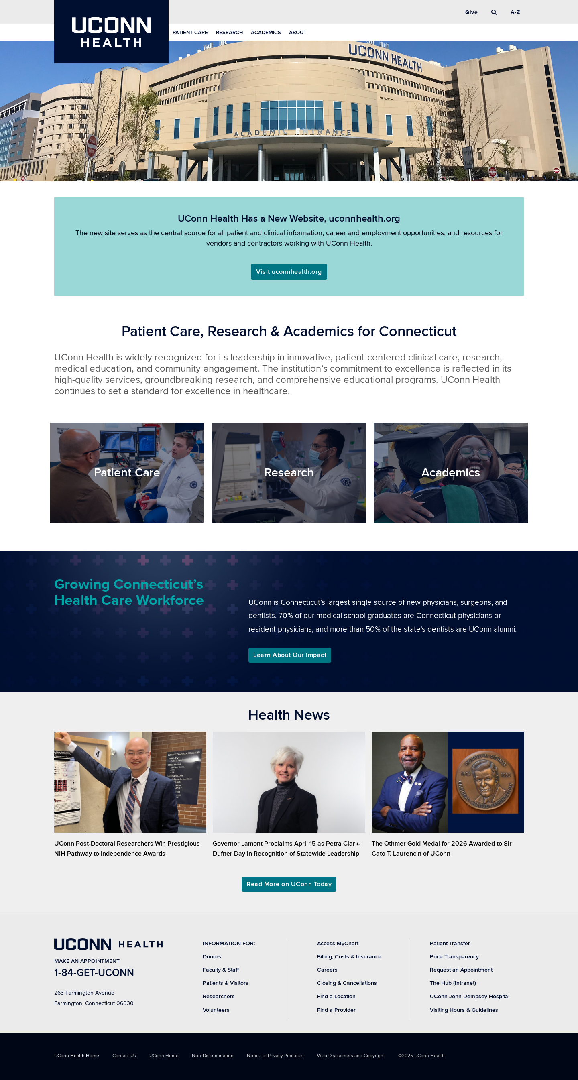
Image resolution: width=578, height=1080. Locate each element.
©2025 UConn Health (421, 1056)
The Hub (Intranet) (453, 983)
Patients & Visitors (225, 983)
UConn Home (164, 1056)
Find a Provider (336, 1010)
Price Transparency (454, 956)
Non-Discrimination (213, 1056)
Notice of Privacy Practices (275, 1056)
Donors (212, 956)
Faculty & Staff (221, 969)
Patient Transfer (450, 943)
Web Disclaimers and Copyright (351, 1056)
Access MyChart (337, 943)
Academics (266, 32)
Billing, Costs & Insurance (349, 956)
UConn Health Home (76, 1056)
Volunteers (216, 1010)
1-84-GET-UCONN (94, 973)
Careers (327, 969)
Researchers (219, 996)
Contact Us (124, 1056)
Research (229, 32)
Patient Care (190, 32)
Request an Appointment (461, 969)
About (298, 32)
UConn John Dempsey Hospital (469, 996)
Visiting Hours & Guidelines (464, 1010)
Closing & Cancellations (347, 983)
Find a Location (336, 996)
